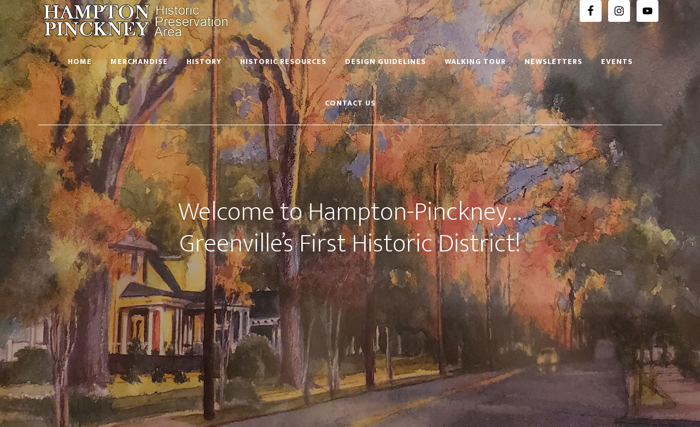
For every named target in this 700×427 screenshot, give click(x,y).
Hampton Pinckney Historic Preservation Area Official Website (136, 21)
